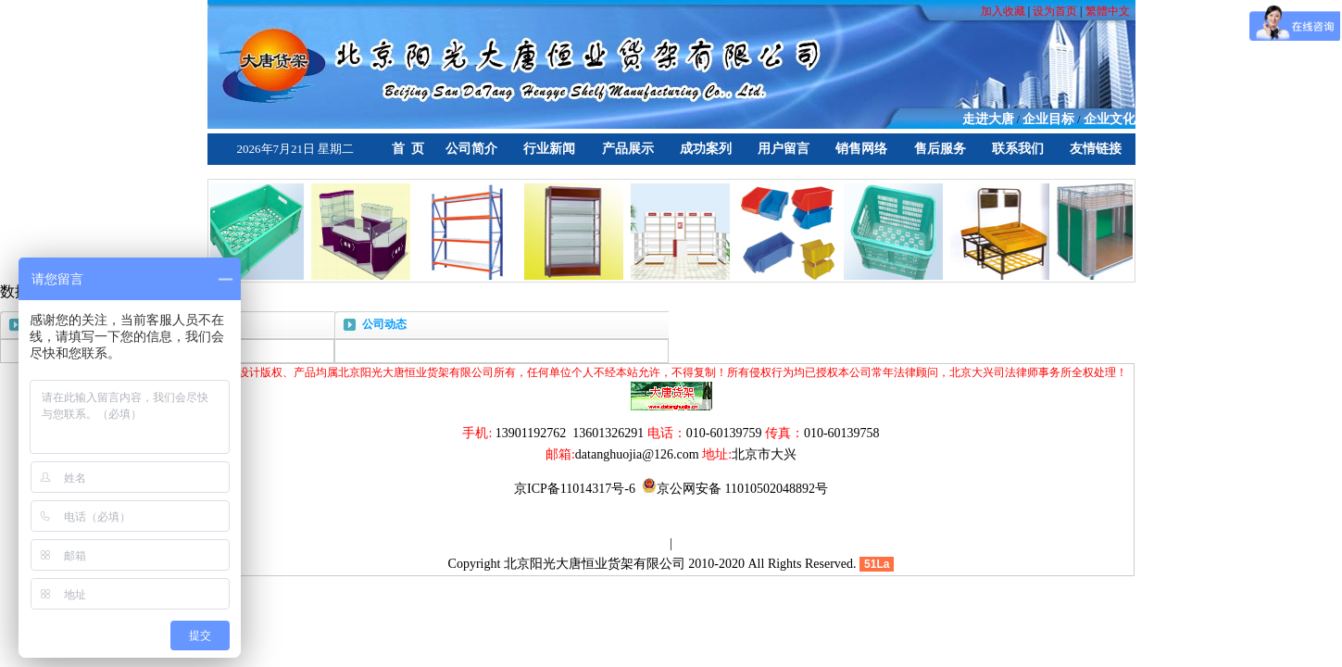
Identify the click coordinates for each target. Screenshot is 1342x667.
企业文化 (1109, 119)
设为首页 (1055, 11)
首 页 (408, 149)
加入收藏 (1004, 11)
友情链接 (1096, 149)
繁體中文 (1107, 11)
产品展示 (628, 149)
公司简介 (471, 149)
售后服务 (940, 149)
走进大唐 (988, 119)
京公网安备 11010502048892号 (735, 489)
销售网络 (861, 149)
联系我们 (1018, 149)
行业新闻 (549, 149)
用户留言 (783, 149)
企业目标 (1048, 119)
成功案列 (706, 149)
